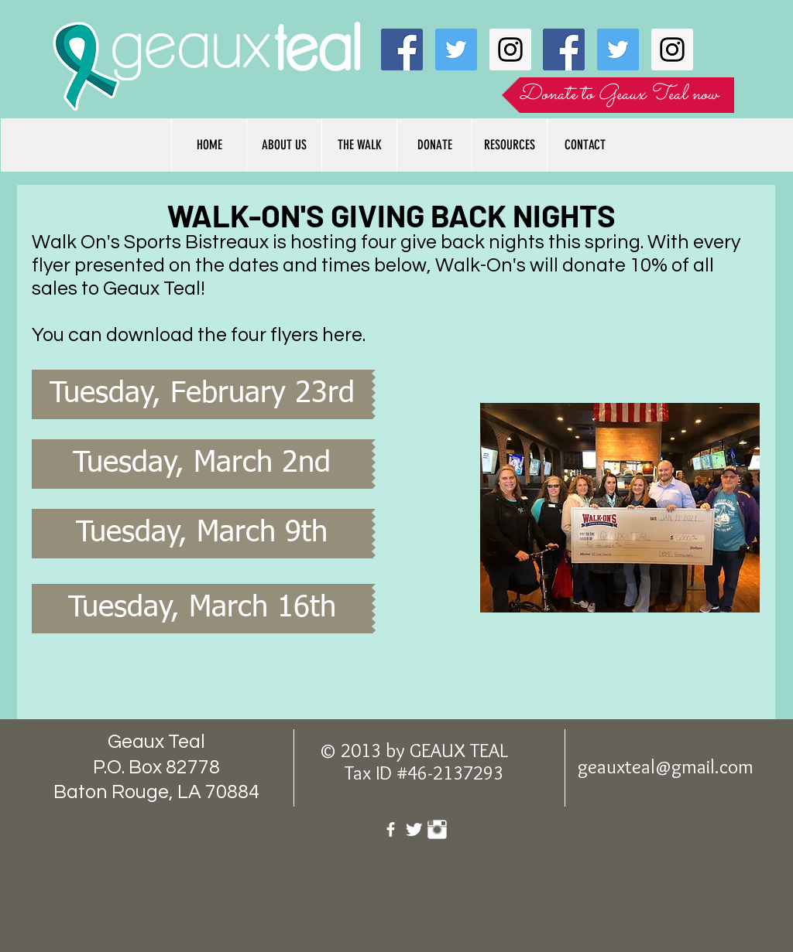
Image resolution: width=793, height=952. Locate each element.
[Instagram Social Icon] (510, 49)
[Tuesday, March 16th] (202, 608)
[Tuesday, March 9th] (202, 533)
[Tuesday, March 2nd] (202, 464)
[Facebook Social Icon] (402, 49)
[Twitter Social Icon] (456, 49)
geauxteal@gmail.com (666, 766)
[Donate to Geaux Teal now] (618, 95)
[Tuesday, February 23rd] (202, 394)
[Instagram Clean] (437, 829)
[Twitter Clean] (414, 829)
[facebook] (390, 829)
